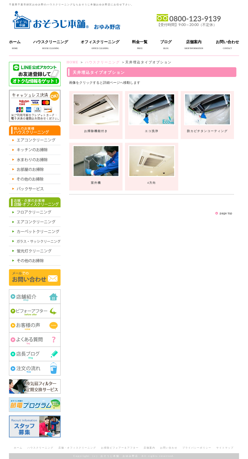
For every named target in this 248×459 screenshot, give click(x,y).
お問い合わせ (227, 42)
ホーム (15, 42)
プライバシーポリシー (196, 447)
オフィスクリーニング (100, 42)
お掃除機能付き (96, 131)
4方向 (151, 182)
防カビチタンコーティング (207, 131)
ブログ (166, 42)
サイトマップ (225, 447)
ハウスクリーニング (50, 42)
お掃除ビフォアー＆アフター (120, 447)
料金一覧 (139, 42)
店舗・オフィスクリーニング (77, 447)
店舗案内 (194, 42)
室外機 (96, 182)
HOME (72, 62)
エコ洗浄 (151, 131)
